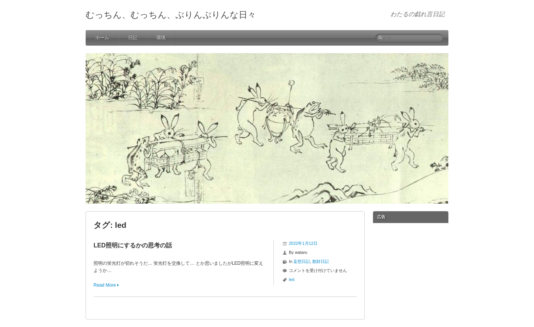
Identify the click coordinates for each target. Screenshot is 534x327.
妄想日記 (301, 261)
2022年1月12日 (303, 243)
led (292, 279)
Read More (105, 285)
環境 (161, 37)
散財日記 (320, 261)
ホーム (102, 37)
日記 (132, 37)
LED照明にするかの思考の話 (133, 245)
